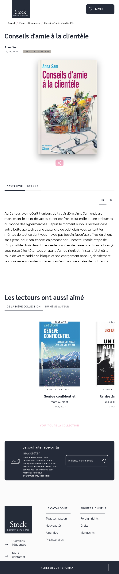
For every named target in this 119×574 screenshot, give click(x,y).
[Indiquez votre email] (82, 460)
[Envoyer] (103, 460)
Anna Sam (11, 47)
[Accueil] (20, 9)
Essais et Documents (29, 22)
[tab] (15, 186)
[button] (37, 51)
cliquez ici (44, 475)
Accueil (11, 22)
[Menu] (100, 9)
